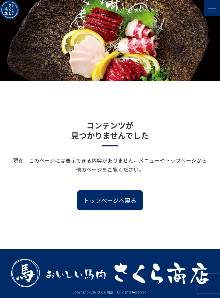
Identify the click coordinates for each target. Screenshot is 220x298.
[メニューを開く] (212, 8)
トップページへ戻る (109, 200)
